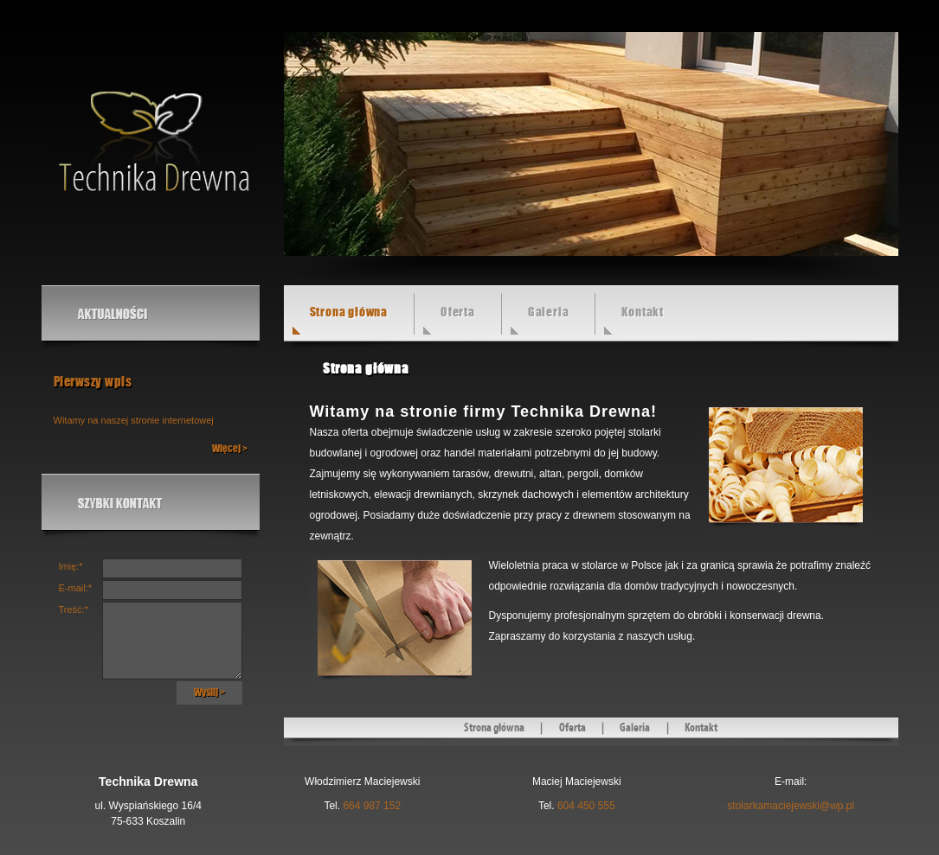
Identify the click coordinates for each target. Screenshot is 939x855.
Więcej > (230, 449)
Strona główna (494, 728)
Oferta (458, 312)
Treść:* (73, 609)
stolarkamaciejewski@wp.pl (790, 806)
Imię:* (71, 566)
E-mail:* (76, 588)
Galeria (548, 312)
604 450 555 (586, 806)
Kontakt (642, 312)
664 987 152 (372, 806)
